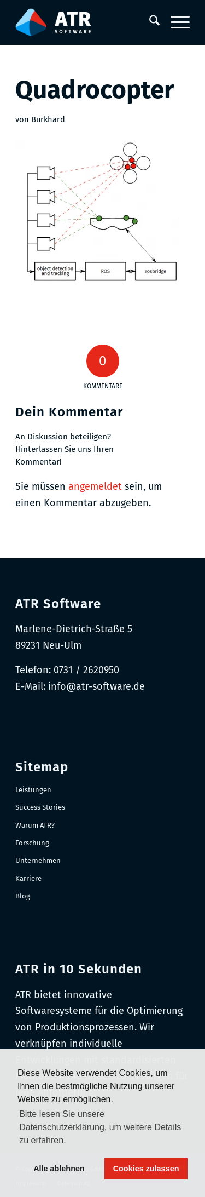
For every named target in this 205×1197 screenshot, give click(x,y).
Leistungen (33, 790)
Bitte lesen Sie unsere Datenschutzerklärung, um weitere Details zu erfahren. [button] (100, 1127)
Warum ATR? (35, 825)
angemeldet (95, 486)
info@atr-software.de (96, 686)
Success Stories (40, 807)
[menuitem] (149, 22)
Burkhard (48, 119)
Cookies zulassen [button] (146, 1168)
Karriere (28, 878)
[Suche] (149, 22)
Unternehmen (38, 860)
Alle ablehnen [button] (59, 1168)
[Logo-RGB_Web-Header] (85, 22)
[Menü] (175, 22)
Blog (22, 896)
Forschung (32, 843)
